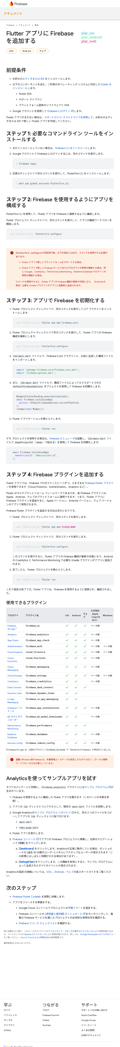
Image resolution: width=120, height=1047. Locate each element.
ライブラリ (9, 1025)
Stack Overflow (89, 1015)
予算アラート (75, 908)
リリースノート (88, 1025)
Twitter (45, 1020)
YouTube (46, 1025)
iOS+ (11, 51)
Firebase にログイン (58, 111)
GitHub (7, 1030)
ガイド (7, 1010)
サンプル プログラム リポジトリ (53, 812)
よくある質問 (87, 1030)
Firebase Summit (50, 1015)
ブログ (45, 1010)
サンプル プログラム (96, 787)
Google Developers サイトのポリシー (97, 934)
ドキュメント (13, 14)
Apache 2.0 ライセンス (35, 934)
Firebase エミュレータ (62, 438)
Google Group (88, 1020)
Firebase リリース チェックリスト (38, 923)
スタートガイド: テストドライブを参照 (66, 117)
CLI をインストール (71, 148)
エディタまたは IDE (33, 78)
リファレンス (10, 1015)
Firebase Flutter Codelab (26, 896)
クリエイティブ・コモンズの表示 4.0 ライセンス (70, 931)
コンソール (23, 839)
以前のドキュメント (91, 1035)
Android (26, 51)
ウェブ (42, 51)
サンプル (8, 1020)
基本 (37, 25)
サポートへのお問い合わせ (94, 1010)
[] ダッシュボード (63, 914)
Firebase (10, 25)
